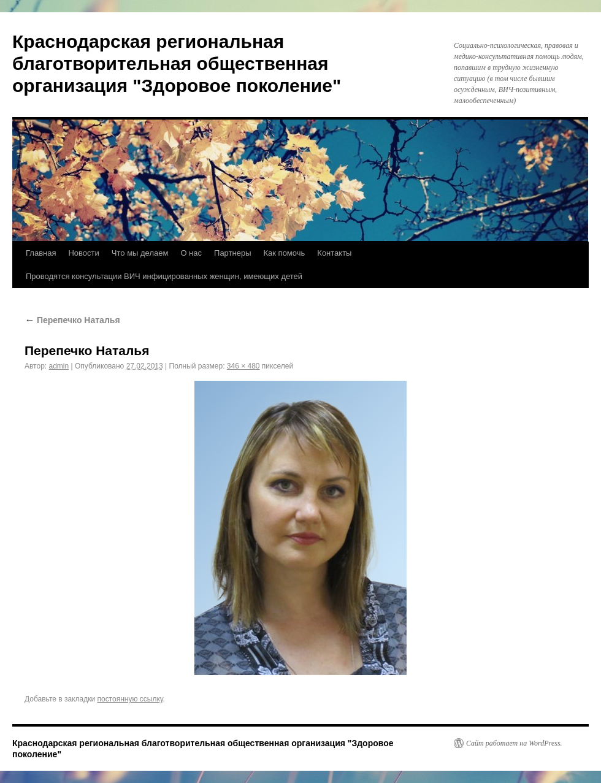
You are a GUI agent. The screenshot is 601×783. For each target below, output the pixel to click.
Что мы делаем (140, 253)
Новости (83, 253)
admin (59, 366)
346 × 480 (243, 366)
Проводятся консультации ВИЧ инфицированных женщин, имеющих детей (164, 276)
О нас (191, 253)
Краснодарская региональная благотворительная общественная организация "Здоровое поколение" (176, 63)
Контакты (334, 253)
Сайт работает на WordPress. (514, 743)
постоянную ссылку (130, 699)
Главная (41, 253)
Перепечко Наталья (72, 320)
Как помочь (284, 253)
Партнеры (232, 253)
